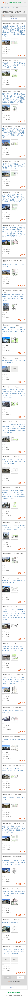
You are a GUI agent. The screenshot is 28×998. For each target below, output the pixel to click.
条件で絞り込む (14, 987)
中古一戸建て (7, 7)
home (2, 7)
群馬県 (13, 7)
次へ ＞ (21, 977)
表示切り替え (14, 18)
